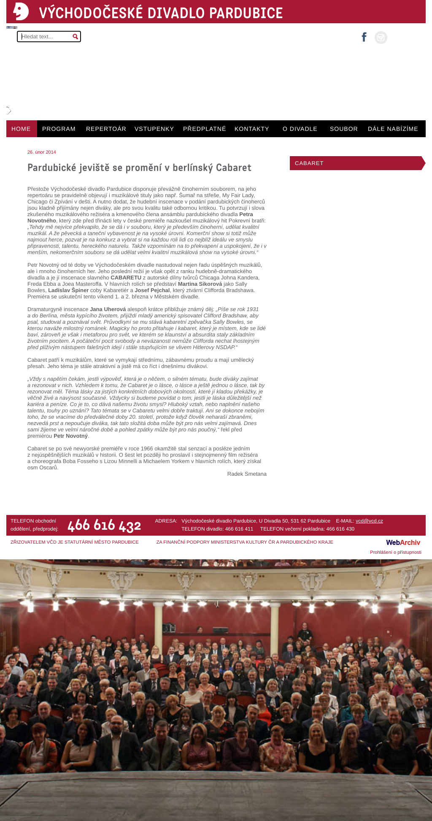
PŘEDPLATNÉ (204, 128)
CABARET (309, 163)
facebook (364, 34)
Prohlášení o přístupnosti (395, 552)
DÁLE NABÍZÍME (393, 128)
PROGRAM (59, 128)
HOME (21, 128)
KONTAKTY (252, 128)
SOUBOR (344, 128)
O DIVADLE (300, 128)
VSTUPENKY (154, 128)
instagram (381, 37)
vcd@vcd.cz (369, 521)
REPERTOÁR (106, 128)
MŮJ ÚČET (405, 37)
